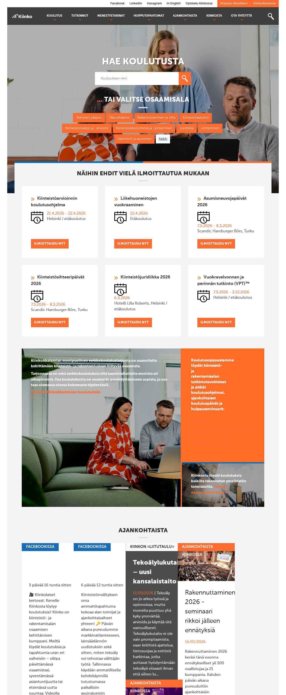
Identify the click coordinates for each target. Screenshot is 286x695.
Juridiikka (186, 128)
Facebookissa (40, 547)
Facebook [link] (117, 3)
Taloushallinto (119, 117)
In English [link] (174, 3)
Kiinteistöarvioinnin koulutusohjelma (54, 201)
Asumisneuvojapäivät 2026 (222, 201)
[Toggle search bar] (271, 16)
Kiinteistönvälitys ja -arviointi (86, 128)
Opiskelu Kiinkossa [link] (199, 3)
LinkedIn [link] (135, 3)
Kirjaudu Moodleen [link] (234, 3)
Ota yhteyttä (241, 17)
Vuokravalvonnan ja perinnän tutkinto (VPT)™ (223, 280)
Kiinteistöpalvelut (196, 117)
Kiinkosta (214, 17)
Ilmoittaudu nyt (49, 243)
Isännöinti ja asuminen (134, 139)
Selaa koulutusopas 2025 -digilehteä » (222, 432)
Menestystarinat (111, 17)
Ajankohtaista (185, 17)
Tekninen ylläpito (89, 117)
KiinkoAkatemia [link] (264, 3)
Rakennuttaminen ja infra (156, 117)
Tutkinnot (79, 17)
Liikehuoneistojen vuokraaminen (135, 201)
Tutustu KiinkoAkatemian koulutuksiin (65, 392)
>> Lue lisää (39, 638)
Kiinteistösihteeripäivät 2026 (58, 280)
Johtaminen (210, 128)
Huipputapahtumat (149, 17)
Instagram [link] (154, 3)
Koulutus (54, 17)
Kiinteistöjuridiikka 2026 (145, 277)
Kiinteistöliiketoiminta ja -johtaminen (144, 128)
